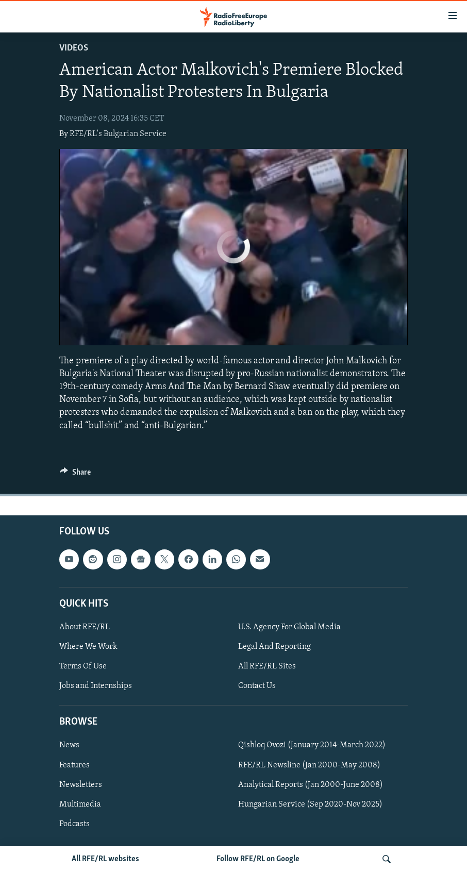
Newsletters (80, 784)
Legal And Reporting (274, 647)
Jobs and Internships (95, 686)
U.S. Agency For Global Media (289, 627)
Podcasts (74, 823)
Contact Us (257, 686)
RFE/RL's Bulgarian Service (118, 134)
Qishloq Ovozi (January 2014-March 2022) (312, 745)
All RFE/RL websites (105, 859)
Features (74, 765)
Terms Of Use (83, 666)
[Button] (75, 474)
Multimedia (80, 804)
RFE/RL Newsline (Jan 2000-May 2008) (309, 765)
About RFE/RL (84, 627)
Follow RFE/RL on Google (257, 859)
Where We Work (88, 647)
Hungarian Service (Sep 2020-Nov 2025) (310, 804)
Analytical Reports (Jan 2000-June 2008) (310, 784)
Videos (73, 48)
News (69, 745)
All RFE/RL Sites (267, 666)
